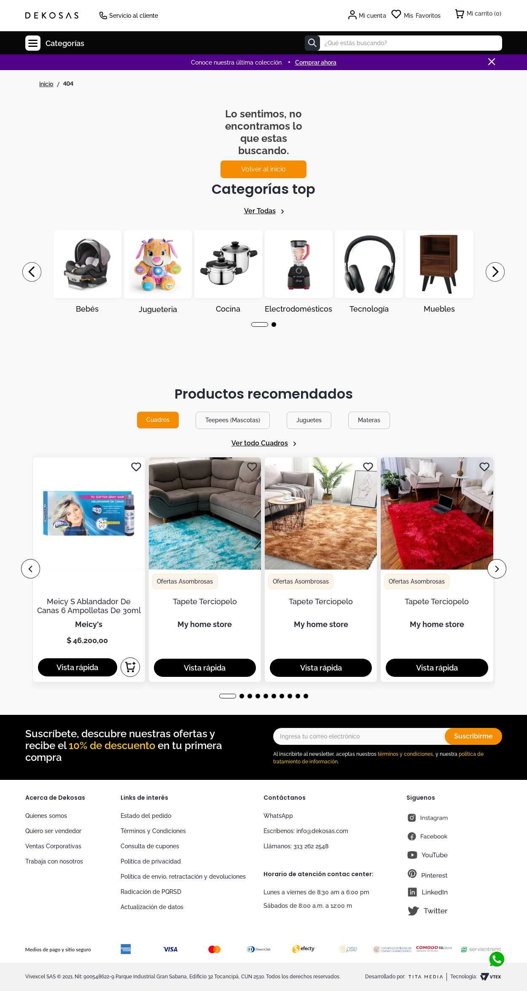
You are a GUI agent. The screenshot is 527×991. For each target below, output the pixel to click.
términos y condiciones (405, 754)
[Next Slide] (495, 272)
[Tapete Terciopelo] (205, 569)
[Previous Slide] (31, 272)
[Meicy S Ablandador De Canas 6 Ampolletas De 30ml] (89, 569)
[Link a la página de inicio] (46, 84)
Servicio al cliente (133, 15)
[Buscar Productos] (312, 43)
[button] (259, 324)
